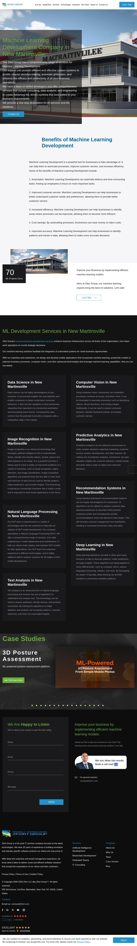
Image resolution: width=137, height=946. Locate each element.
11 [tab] (76, 705)
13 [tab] (85, 705)
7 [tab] (58, 705)
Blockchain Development (84, 855)
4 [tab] (45, 705)
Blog (108, 866)
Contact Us (103, 5)
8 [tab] (63, 705)
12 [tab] (81, 705)
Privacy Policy (83, 942)
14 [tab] (89, 705)
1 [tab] (32, 705)
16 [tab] (98, 705)
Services (77, 843)
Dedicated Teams (81, 860)
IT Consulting (79, 865)
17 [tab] (103, 705)
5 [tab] (50, 705)
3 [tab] (41, 705)
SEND (51, 802)
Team (108, 857)
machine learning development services (34, 341)
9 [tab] (67, 705)
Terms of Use (22, 874)
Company (110, 843)
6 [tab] (54, 705)
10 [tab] (72, 705)
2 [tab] (36, 705)
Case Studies (112, 861)
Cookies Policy (36, 874)
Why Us (109, 852)
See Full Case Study (13, 680)
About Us (110, 848)
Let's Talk (127, 4)
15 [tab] (94, 705)
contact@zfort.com (89, 781)
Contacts (6, 899)
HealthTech (46, 5)
